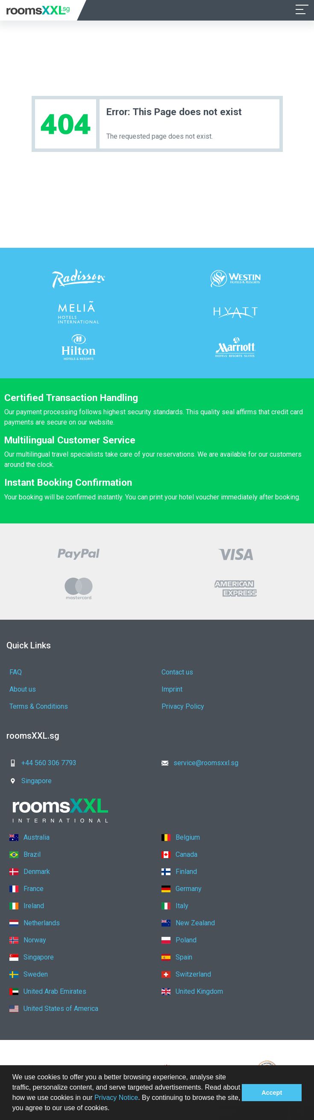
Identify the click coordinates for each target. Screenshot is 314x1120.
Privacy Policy (179, 706)
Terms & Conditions (38, 706)
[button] (113, 1109)
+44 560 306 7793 (40, 763)
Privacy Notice (116, 1097)
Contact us (173, 672)
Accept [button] (271, 1092)
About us (22, 689)
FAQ (15, 672)
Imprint (168, 689)
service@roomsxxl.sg (194, 763)
